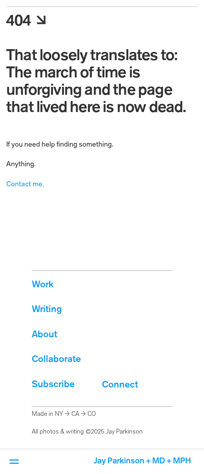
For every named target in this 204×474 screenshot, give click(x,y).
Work (43, 284)
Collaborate (56, 359)
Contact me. (25, 184)
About (44, 334)
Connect (120, 385)
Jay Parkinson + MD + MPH (142, 461)
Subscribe (53, 384)
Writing (47, 309)
